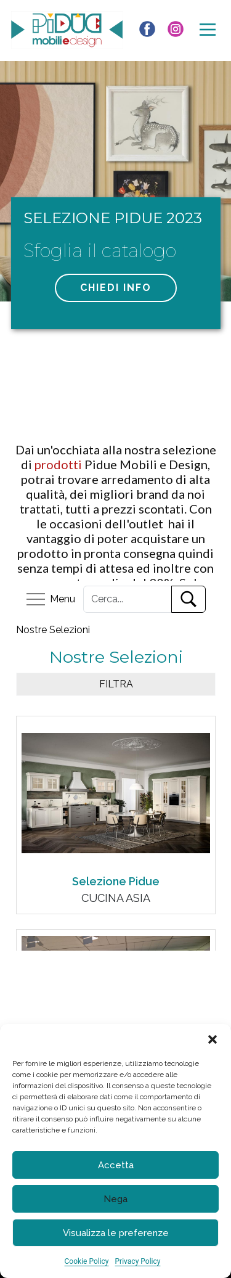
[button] (212, 1039)
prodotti (59, 464)
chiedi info (116, 287)
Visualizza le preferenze (116, 1233)
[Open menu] (208, 29)
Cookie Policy (87, 1261)
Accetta (116, 1165)
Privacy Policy (138, 1261)
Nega (115, 1199)
